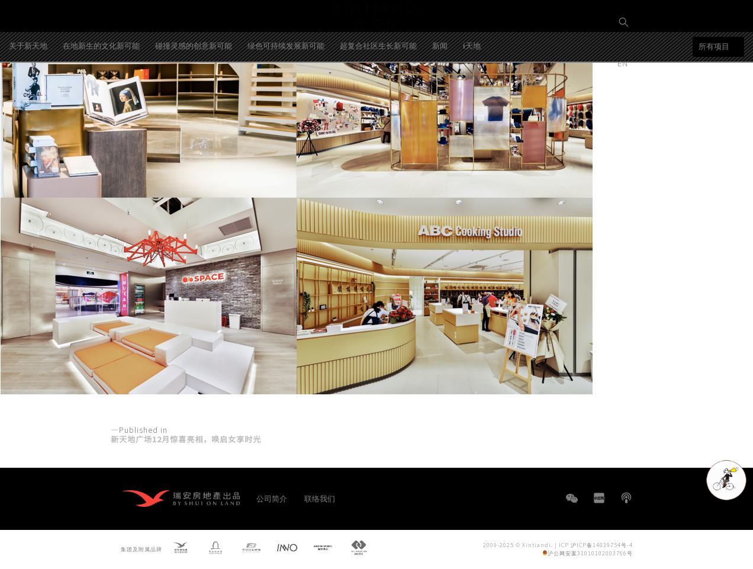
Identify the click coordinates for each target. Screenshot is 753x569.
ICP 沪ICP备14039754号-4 (596, 544)
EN (623, 63)
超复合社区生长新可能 (378, 91)
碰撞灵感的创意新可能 (193, 91)
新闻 (440, 91)
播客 (626, 497)
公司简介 (271, 498)
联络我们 (319, 498)
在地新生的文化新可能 (101, 91)
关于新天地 (28, 91)
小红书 (599, 497)
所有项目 (714, 92)
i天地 (472, 91)
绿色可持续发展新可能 (285, 91)
